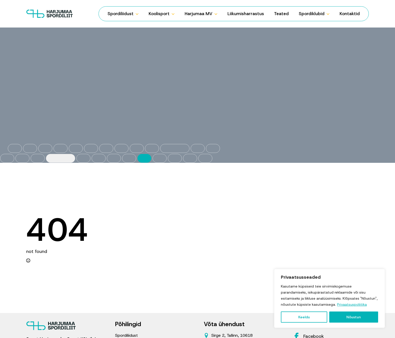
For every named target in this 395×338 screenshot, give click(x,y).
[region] (329, 298)
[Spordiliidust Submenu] (139, 14)
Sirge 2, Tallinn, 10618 (232, 335)
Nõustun (353, 317)
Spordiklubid (311, 13)
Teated (281, 13)
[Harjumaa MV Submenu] (217, 14)
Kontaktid (350, 13)
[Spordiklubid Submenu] (329, 14)
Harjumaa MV (198, 13)
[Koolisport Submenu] (175, 14)
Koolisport (159, 13)
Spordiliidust (121, 13)
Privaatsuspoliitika (352, 304)
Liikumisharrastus (245, 13)
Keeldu (304, 317)
